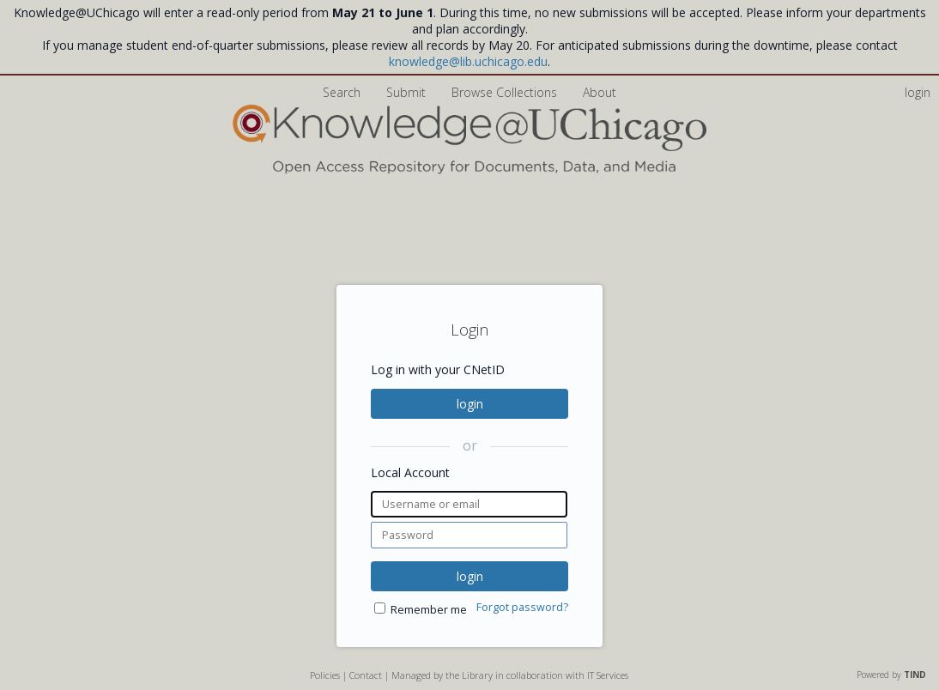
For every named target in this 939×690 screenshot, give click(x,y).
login (470, 404)
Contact (365, 675)
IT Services (607, 675)
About (599, 92)
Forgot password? (522, 607)
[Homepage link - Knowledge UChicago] (469, 170)
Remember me (429, 609)
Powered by (891, 675)
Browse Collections (505, 92)
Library (477, 675)
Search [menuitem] (341, 92)
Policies (325, 675)
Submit (407, 92)
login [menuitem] (917, 92)
